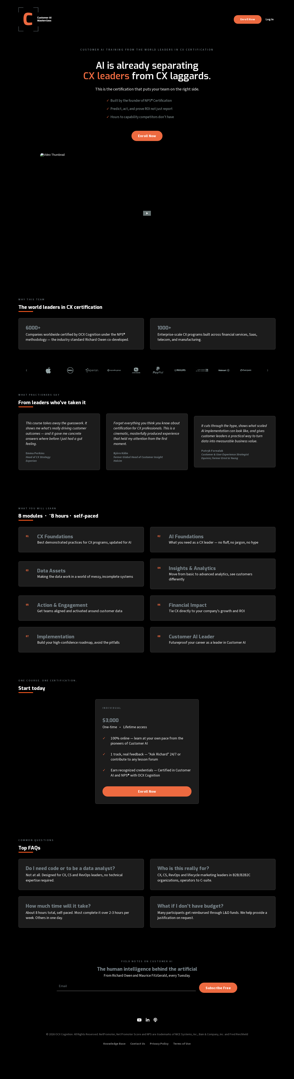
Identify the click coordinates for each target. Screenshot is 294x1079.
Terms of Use (182, 1070)
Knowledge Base (114, 1070)
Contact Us (137, 1070)
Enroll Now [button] (247, 19)
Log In (270, 19)
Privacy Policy (159, 1070)
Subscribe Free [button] (217, 1011)
